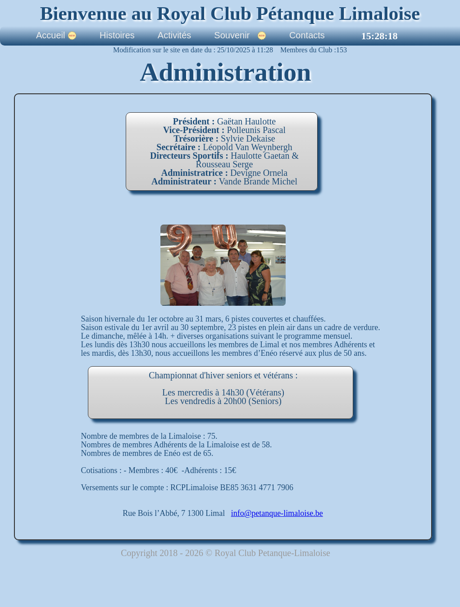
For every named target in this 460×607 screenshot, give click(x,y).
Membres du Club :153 (310, 50)
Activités (174, 35)
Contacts (307, 35)
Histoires (117, 35)
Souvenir (240, 35)
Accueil (56, 35)
